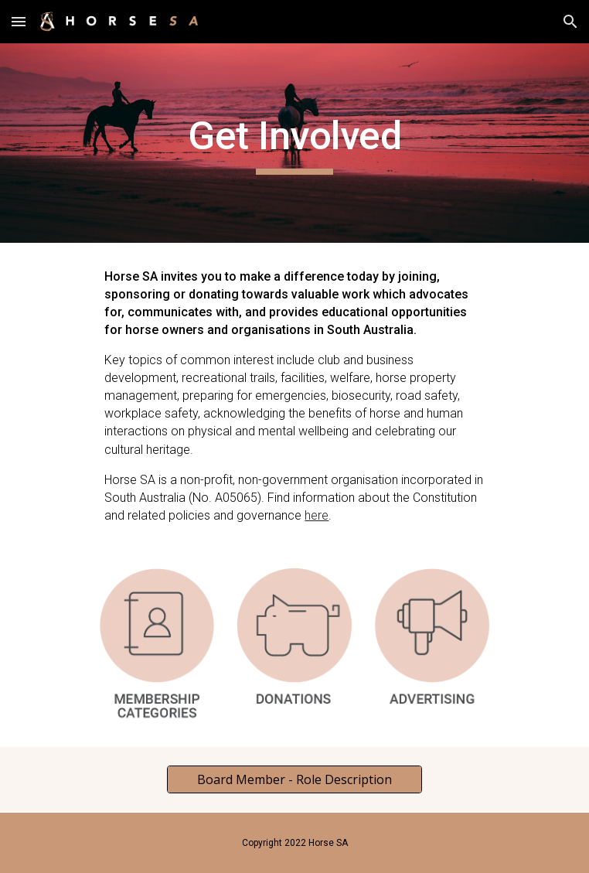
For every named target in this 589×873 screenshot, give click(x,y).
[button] (18, 21)
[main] (294, 143)
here (317, 515)
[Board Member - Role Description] (294, 779)
